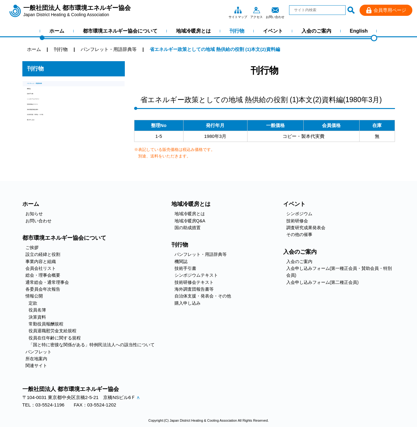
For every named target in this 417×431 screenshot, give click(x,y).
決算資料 (37, 317)
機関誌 (34, 96)
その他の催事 (299, 234)
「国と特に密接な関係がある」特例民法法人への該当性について (92, 344)
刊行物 (236, 31)
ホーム (56, 31)
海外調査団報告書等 (48, 139)
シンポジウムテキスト (50, 117)
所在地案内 (36, 358)
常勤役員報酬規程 (46, 323)
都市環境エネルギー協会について (120, 31)
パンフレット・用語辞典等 (55, 86)
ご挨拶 (32, 247)
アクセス (256, 10)
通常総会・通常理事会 (47, 282)
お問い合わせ (275, 10)
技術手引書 (38, 107)
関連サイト (36, 365)
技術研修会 (297, 220)
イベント (273, 31)
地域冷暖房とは (193, 31)
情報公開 (34, 295)
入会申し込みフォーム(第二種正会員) (322, 282)
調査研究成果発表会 (305, 227)
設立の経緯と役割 (42, 254)
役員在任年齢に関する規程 (55, 337)
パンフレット (38, 351)
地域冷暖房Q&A (190, 220)
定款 (33, 303)
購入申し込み (41, 160)
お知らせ (34, 213)
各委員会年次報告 (42, 289)
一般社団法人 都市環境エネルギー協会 (77, 11)
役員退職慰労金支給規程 (52, 330)
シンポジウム (299, 213)
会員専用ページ (390, 10)
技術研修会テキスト (48, 128)
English (359, 31)
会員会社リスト (40, 268)
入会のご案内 (316, 31)
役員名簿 (37, 309)
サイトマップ (238, 10)
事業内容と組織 (40, 261)
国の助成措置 (188, 227)
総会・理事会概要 (42, 275)
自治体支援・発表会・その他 (57, 149)
